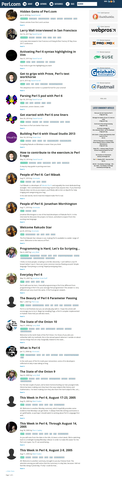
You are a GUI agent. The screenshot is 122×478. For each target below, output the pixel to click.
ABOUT (27, 4)
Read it (22, 25)
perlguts (53, 18)
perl (41, 122)
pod (27, 103)
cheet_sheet (44, 84)
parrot (27, 282)
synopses (75, 305)
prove (37, 84)
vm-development (59, 405)
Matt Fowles (37, 401)
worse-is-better (50, 258)
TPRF (98, 13)
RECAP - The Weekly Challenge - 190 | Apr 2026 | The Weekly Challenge (103, 165)
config (28, 62)
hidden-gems (33, 18)
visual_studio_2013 (52, 141)
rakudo (67, 122)
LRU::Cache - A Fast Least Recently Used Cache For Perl (103, 135)
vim (47, 62)
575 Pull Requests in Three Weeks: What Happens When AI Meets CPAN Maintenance (103, 142)
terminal (46, 122)
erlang (49, 37)
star (45, 141)
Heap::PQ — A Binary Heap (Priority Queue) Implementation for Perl (103, 149)
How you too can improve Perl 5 (103, 113)
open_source (46, 163)
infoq (44, 37)
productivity (40, 62)
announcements (30, 234)
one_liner (35, 122)
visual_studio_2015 (65, 141)
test (32, 84)
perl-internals (68, 18)
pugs (42, 282)
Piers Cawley (37, 430)
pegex (43, 103)
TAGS (70, 4)
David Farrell (35, 15)
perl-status (68, 329)
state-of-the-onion (43, 18)
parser (49, 103)
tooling (23, 62)
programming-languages (65, 255)
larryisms (31, 329)
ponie (61, 355)
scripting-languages (26, 258)
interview (38, 37)
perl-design (54, 355)
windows (28, 122)
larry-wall (31, 37)
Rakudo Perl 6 (46, 185)
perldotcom (24, 18)
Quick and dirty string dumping (103, 124)
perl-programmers (54, 378)
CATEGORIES (56, 4)
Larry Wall (35, 252)
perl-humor (60, 329)
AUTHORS (41, 4)
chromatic (36, 178)
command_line (54, 122)
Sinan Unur (37, 137)
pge (51, 434)
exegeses (28, 305)
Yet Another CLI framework (103, 155)
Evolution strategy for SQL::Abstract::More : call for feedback (103, 129)
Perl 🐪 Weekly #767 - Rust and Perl (103, 159)
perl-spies (64, 378)
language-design (35, 255)
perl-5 (53, 163)
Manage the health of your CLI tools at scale (103, 118)
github (39, 163)
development (24, 255)
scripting (76, 255)
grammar (37, 103)
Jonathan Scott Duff (40, 278)
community (24, 37)
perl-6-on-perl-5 (50, 329)
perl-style (60, 18)
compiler (28, 405)
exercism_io (65, 163)
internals (35, 405)
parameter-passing (38, 305)
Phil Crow (35, 302)
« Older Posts (10, 471)
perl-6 (75, 18)
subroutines (67, 305)
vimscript (52, 62)
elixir (54, 37)
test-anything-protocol (55, 84)
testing (23, 84)
